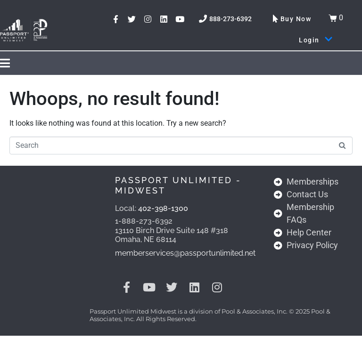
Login (316, 40)
